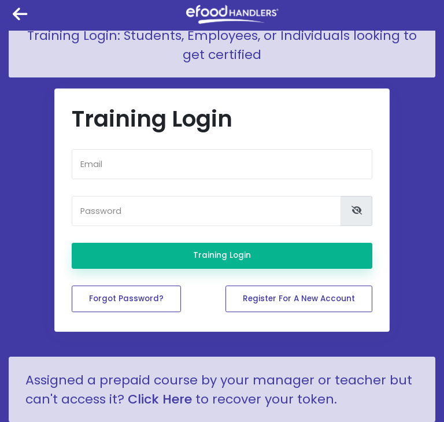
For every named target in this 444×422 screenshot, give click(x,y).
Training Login (222, 255)
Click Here (160, 399)
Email (91, 164)
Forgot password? (126, 298)
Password (100, 211)
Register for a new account (299, 298)
